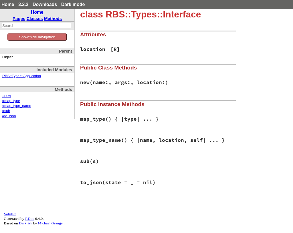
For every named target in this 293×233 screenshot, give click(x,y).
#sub (6, 111)
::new (6, 96)
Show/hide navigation (37, 37)
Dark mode (73, 4)
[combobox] (36, 25)
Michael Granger (51, 223)
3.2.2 (23, 4)
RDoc (29, 218)
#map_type (11, 101)
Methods (53, 18)
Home (7, 4)
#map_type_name (16, 106)
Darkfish (25, 223)
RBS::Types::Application (21, 76)
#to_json (9, 116)
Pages (19, 18)
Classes (35, 18)
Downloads (45, 4)
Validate (10, 214)
